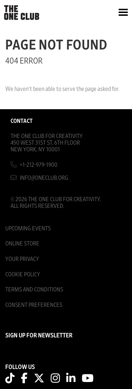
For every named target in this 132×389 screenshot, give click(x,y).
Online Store (22, 243)
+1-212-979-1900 (38, 165)
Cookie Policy (22, 274)
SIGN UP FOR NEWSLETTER (39, 335)
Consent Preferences (33, 305)
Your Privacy (22, 259)
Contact (22, 121)
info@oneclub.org (44, 178)
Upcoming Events (28, 228)
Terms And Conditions (34, 289)
